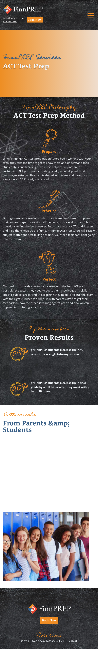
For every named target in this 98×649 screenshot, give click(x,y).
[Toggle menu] (90, 15)
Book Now (34, 20)
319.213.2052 (10, 21)
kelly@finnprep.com (13, 18)
